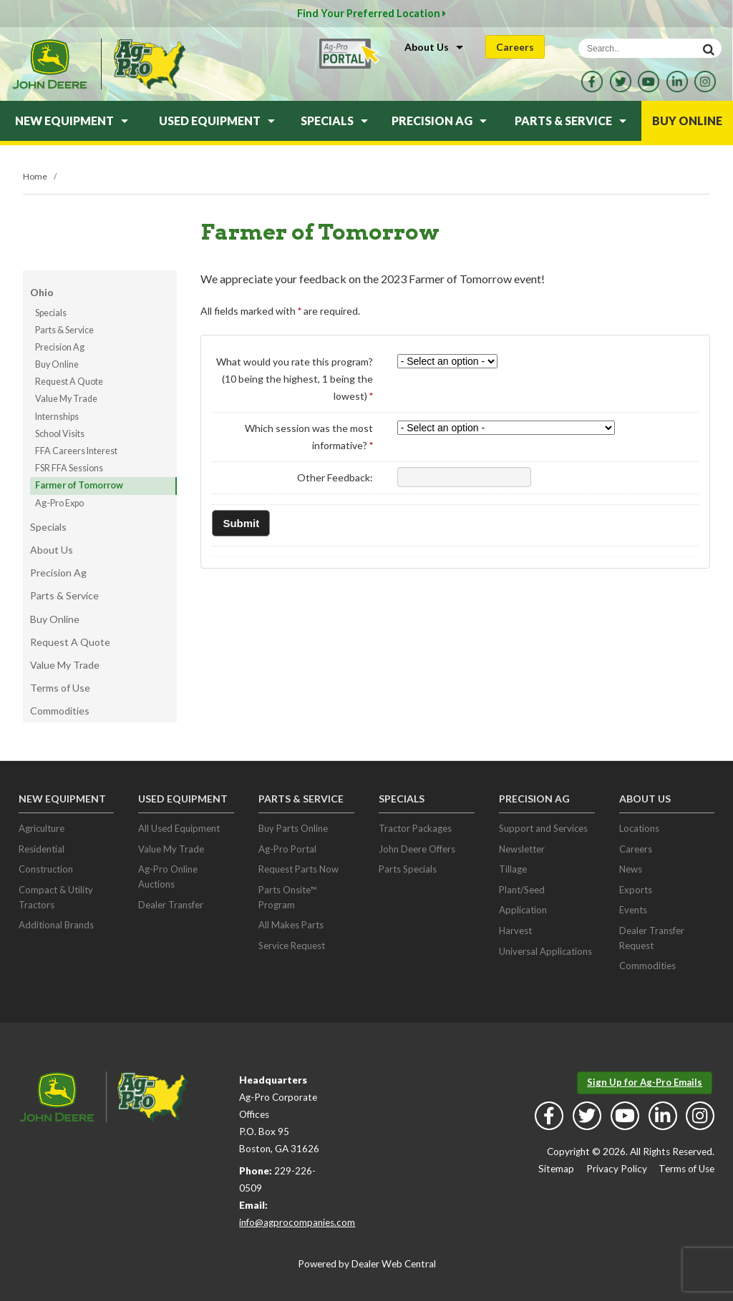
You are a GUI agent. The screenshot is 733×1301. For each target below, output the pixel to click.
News (630, 869)
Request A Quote (69, 381)
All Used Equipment (179, 828)
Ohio (42, 292)
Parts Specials (408, 869)
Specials (334, 120)
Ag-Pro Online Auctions (168, 876)
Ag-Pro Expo (59, 503)
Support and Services (543, 828)
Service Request (291, 945)
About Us (433, 47)
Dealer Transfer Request (651, 938)
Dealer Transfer (170, 904)
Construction (46, 869)
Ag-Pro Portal (287, 849)
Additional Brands (56, 925)
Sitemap (556, 1168)
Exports (635, 889)
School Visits (59, 433)
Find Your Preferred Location (371, 13)
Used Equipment (217, 120)
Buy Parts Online (293, 828)
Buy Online (687, 120)
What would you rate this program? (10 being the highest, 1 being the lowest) (294, 378)
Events (633, 909)
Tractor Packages (415, 828)
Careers (515, 47)
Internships (57, 416)
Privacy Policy (616, 1168)
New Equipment (71, 120)
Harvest (515, 930)
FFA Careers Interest (76, 451)
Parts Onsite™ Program (287, 897)
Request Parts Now (298, 869)
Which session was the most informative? (309, 436)
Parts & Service (570, 120)
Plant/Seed (522, 889)
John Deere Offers (417, 849)
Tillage (513, 869)
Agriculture (41, 828)
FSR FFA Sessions (69, 468)
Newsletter (522, 849)
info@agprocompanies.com (297, 1222)
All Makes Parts (291, 925)
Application (523, 909)
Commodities (59, 710)
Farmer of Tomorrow (79, 485)
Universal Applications (545, 951)
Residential (41, 849)
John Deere (49, 64)
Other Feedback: (335, 477)
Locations (639, 828)
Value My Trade (66, 398)
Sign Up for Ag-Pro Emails (644, 1082)
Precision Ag (439, 120)
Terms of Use (60, 688)
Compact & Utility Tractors (56, 897)
